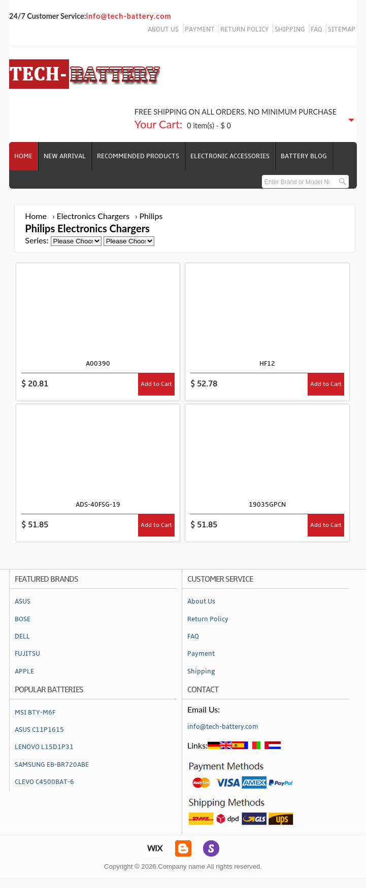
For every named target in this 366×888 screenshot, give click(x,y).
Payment (201, 654)
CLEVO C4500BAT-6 (44, 782)
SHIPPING (290, 29)
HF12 (267, 364)
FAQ (316, 29)
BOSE (22, 619)
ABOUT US (163, 29)
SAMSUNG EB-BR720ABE (52, 765)
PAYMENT (200, 29)
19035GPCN (267, 505)
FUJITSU (27, 654)
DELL (22, 636)
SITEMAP (341, 29)
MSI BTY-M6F (35, 712)
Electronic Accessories (230, 156)
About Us (201, 601)
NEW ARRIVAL (65, 156)
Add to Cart (156, 384)
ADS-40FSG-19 (98, 505)
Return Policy (207, 619)
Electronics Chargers (93, 216)
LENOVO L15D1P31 (44, 747)
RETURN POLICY (244, 29)
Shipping (201, 671)
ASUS (22, 601)
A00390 (98, 364)
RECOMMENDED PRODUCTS (138, 156)
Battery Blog (304, 156)
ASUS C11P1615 (39, 730)
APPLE (24, 671)
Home (23, 156)
